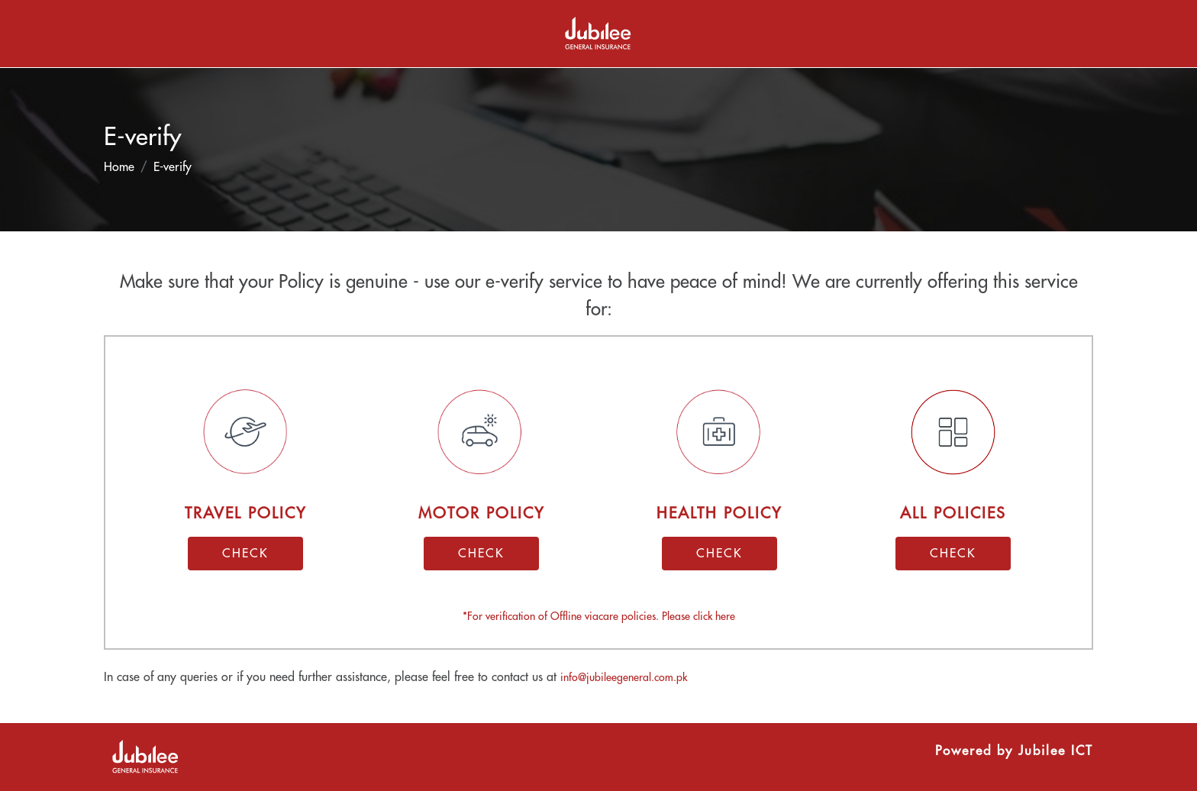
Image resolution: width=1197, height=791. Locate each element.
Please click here (698, 616)
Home (119, 167)
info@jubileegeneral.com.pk (623, 677)
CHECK (245, 553)
